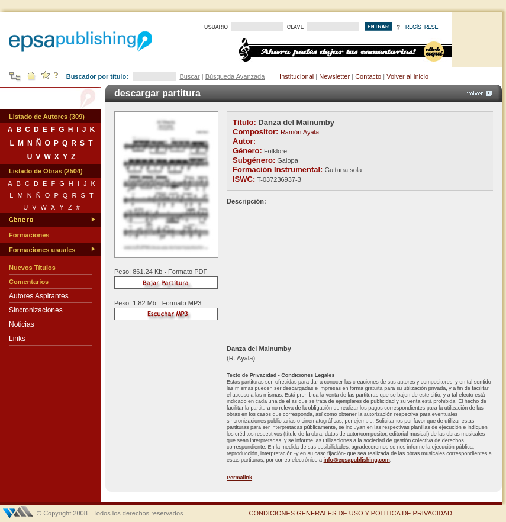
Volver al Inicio (407, 76)
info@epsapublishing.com (357, 460)
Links (17, 338)
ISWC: (244, 179)
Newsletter (334, 76)
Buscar (189, 76)
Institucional (296, 76)
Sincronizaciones (36, 310)
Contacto (368, 76)
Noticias (21, 324)
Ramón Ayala (300, 132)
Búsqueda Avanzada (235, 76)
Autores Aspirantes (39, 296)
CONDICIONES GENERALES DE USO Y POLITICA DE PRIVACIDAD (350, 513)
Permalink (239, 478)
